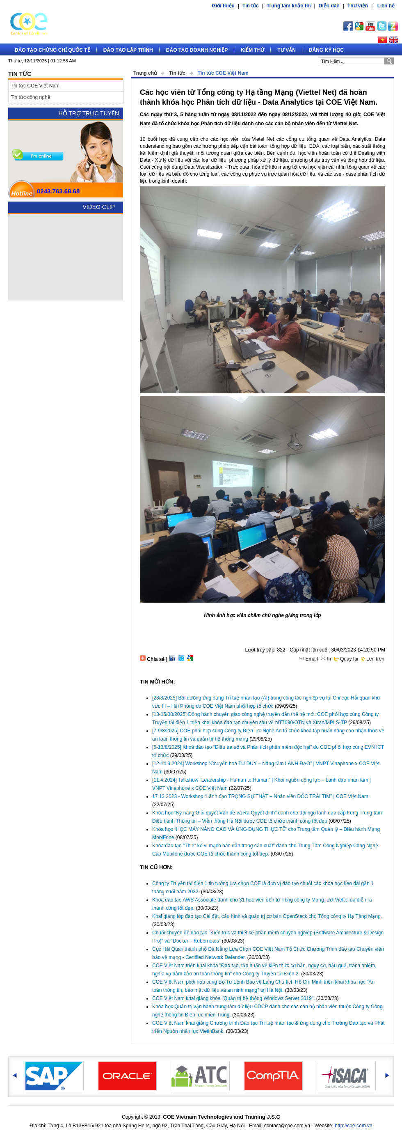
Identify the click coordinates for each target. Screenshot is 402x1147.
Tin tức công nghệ (30, 97)
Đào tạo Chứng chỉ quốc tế (52, 50)
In (326, 659)
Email (308, 659)
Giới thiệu (223, 6)
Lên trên (372, 659)
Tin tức (250, 6)
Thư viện (357, 6)
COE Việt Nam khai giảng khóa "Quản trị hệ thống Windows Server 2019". (233, 998)
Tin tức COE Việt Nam (223, 73)
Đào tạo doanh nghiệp (197, 50)
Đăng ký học (326, 50)
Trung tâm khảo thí (289, 6)
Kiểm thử (252, 50)
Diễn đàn (329, 6)
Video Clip (98, 207)
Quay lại (346, 659)
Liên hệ (386, 6)
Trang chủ (145, 73)
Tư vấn (286, 50)
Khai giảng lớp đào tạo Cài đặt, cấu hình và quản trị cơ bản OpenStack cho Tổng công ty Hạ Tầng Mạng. (267, 916)
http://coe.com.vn (353, 1126)
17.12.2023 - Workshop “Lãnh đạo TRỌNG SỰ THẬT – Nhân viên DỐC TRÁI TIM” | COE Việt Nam (260, 796)
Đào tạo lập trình (128, 50)
